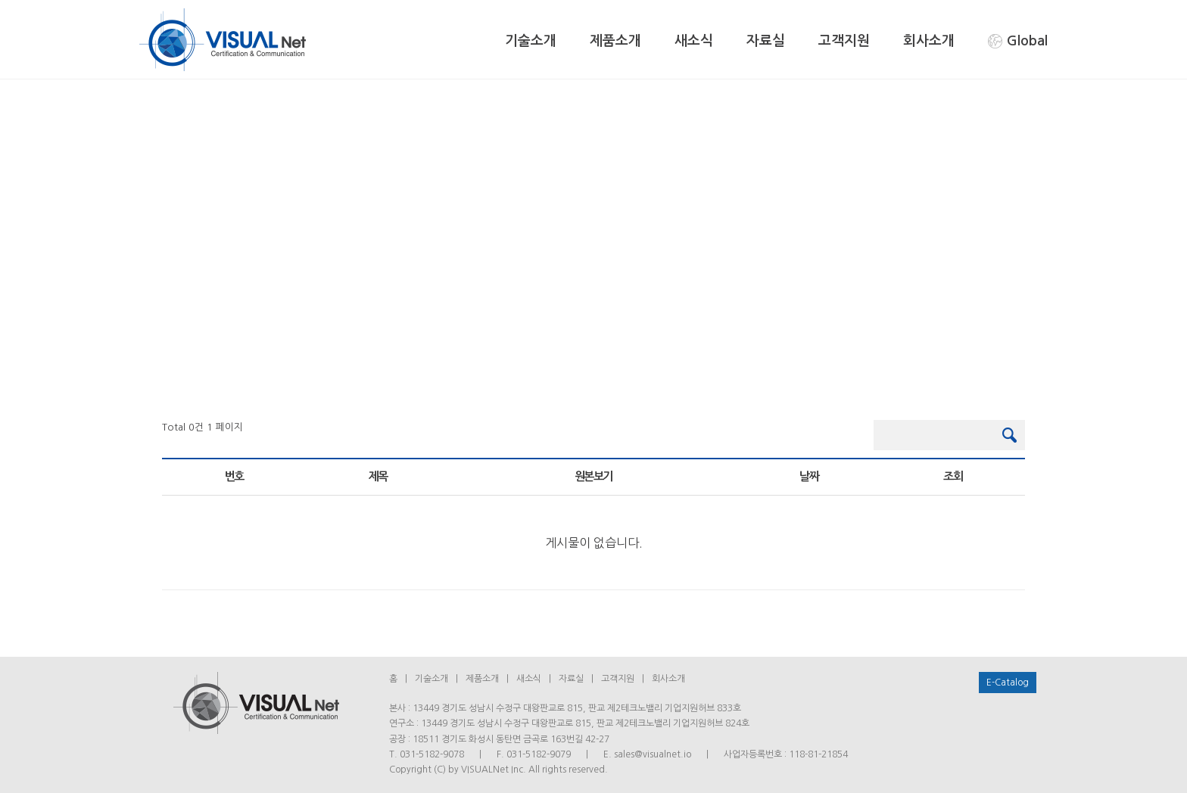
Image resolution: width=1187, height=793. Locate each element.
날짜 (808, 476)
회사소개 (929, 41)
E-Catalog (1007, 682)
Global (1018, 41)
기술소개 (530, 41)
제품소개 (615, 41)
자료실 (765, 41)
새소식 (694, 41)
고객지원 (844, 41)
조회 (952, 476)
